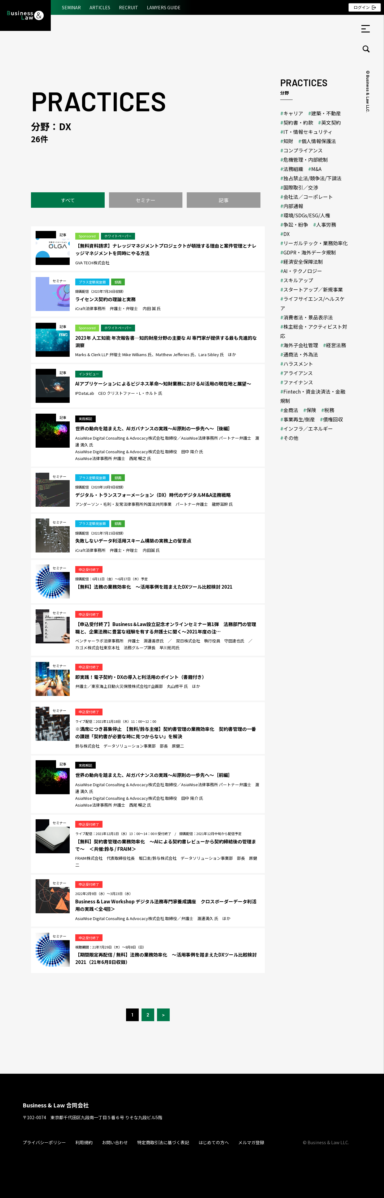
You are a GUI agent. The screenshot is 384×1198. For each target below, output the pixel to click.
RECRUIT (128, 7)
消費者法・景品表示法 (308, 317)
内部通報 (293, 206)
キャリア (293, 113)
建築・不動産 (326, 113)
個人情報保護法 (318, 141)
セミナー (145, 200)
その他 (290, 437)
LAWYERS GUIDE (164, 7)
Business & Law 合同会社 (56, 1105)
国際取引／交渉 (300, 187)
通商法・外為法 (300, 354)
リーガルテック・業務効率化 (315, 243)
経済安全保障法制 (303, 261)
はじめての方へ (214, 1142)
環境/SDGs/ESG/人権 (306, 215)
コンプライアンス (303, 150)
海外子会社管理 (300, 345)
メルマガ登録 (251, 1142)
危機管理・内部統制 (305, 159)
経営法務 (336, 345)
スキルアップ (298, 280)
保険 (311, 410)
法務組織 (293, 169)
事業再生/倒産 (299, 419)
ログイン (362, 7)
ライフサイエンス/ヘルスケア (312, 303)
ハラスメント (298, 363)
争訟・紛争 (295, 224)
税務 (329, 410)
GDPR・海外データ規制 (309, 252)
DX (286, 233)
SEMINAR (71, 7)
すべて (68, 200)
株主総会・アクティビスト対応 (313, 331)
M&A (316, 169)
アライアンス (298, 373)
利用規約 (84, 1142)
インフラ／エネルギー (308, 428)
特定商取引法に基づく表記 (163, 1142)
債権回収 (333, 419)
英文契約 (331, 122)
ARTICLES (99, 7)
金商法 (290, 410)
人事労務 (326, 224)
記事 (224, 200)
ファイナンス (298, 382)
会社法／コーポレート (308, 196)
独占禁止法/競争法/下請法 (312, 178)
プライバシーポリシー (44, 1142)
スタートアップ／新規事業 (313, 289)
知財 (288, 141)
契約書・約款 (298, 122)
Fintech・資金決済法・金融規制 (312, 396)
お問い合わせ (115, 1142)
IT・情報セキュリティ (308, 131)
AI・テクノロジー (302, 271)
